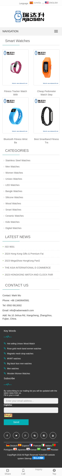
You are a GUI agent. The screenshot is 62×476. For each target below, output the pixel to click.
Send (16, 422)
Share (8, 471)
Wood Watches (13, 203)
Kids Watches (12, 222)
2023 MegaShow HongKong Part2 (22, 260)
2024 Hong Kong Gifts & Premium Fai (24, 253)
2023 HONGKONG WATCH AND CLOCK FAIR (29, 274)
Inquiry (38, 469)
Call (23, 471)
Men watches (13, 368)
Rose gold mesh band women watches (24, 348)
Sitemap (28, 458)
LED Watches (12, 185)
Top (54, 471)
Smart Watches (13, 209)
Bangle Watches (13, 191)
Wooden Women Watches (18, 373)
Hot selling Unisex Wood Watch (21, 343)
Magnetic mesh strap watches (20, 353)
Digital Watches (13, 228)
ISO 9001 (10, 246)
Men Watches (12, 166)
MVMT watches (14, 358)
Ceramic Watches (14, 215)
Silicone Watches (14, 197)
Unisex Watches (13, 179)
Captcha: (8, 405)
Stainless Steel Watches (17, 160)
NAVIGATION (10, 31)
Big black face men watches (19, 363)
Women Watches (14, 172)
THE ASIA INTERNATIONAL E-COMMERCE (28, 267)
